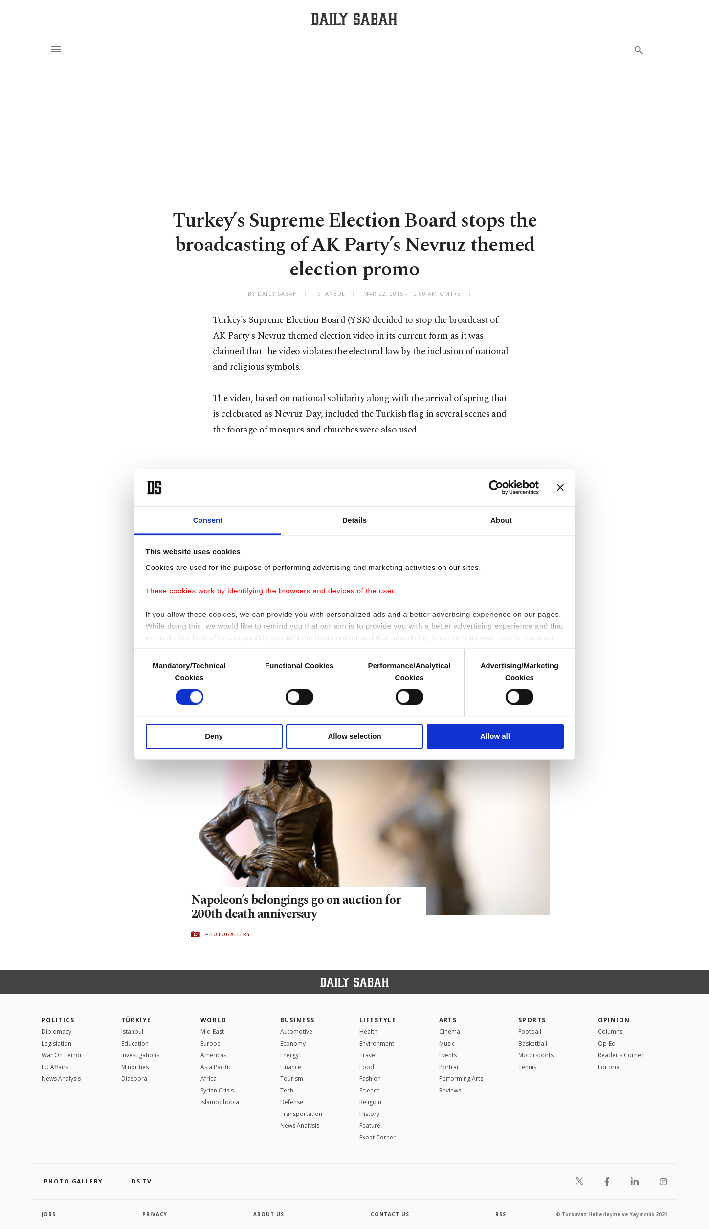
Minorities (135, 1067)
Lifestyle (377, 1020)
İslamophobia (219, 1102)
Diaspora (134, 1078)
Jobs (49, 1214)
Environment (376, 1043)
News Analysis (61, 1078)
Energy (289, 1055)
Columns (610, 1031)
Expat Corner (377, 1137)
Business (297, 1020)
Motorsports (536, 1055)
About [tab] (501, 520)
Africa (208, 1078)
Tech (286, 1090)
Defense (291, 1102)
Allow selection (354, 736)
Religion (370, 1102)
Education (135, 1043)
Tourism (291, 1078)
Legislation (56, 1043)
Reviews (450, 1090)
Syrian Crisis (217, 1090)
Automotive (296, 1031)
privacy (154, 1214)
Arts (448, 1020)
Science (369, 1090)
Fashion (370, 1078)
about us (268, 1214)
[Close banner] (560, 487)
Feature (369, 1125)
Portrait (449, 1067)
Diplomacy (56, 1031)
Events (448, 1055)
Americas (213, 1055)
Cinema (449, 1031)
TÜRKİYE (136, 1020)
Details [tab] (354, 520)
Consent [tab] (208, 520)
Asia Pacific (215, 1067)
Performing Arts (461, 1078)
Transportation (301, 1114)
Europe (210, 1043)
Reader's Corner (620, 1055)
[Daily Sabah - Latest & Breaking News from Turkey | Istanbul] (354, 19)
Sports (532, 1020)
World (213, 1020)
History (369, 1114)
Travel (368, 1055)
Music (447, 1043)
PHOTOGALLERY (227, 934)
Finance (290, 1067)
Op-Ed (607, 1043)
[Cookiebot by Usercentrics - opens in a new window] (496, 487)
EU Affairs (55, 1067)
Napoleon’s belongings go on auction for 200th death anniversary (296, 907)
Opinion (614, 1020)
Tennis (527, 1067)
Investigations (140, 1055)
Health (368, 1031)
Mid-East (212, 1031)
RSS (500, 1214)
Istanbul (132, 1031)
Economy (293, 1043)
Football (529, 1031)
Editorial (609, 1067)
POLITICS (58, 1020)
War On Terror (62, 1055)
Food (366, 1067)
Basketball (532, 1043)
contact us (390, 1214)
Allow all (495, 736)
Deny (214, 736)
